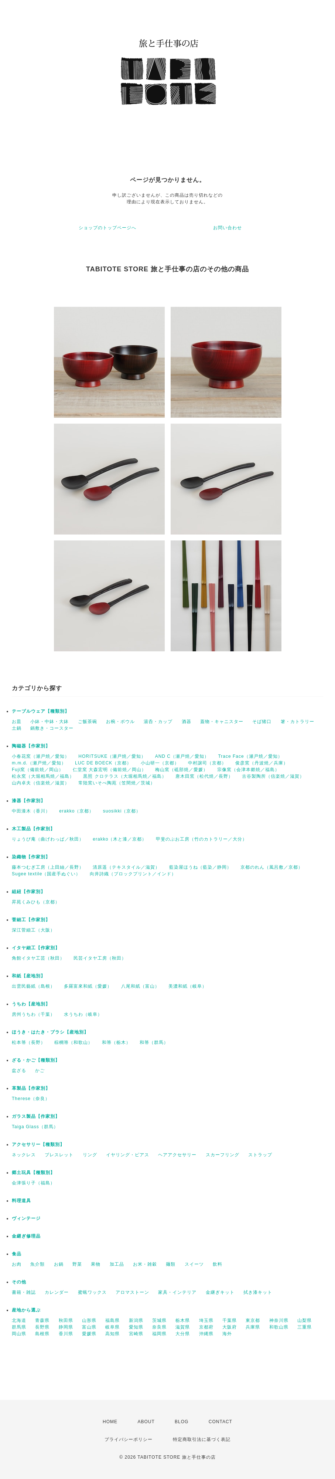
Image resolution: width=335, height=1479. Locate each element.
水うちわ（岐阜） (83, 1014)
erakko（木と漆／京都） (120, 839)
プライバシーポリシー (129, 1439)
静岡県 (66, 1327)
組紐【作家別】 (28, 891)
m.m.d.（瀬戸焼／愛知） (39, 763)
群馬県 (19, 1327)
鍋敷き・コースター (52, 728)
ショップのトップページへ (107, 227)
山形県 (89, 1320)
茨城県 (159, 1320)
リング (90, 1154)
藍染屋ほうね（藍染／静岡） (200, 867)
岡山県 (19, 1333)
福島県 (112, 1320)
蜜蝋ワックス (92, 1292)
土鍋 (16, 728)
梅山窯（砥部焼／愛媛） (181, 769)
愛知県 (136, 1327)
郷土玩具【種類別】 (33, 1172)
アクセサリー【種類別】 (38, 1144)
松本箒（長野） (28, 1042)
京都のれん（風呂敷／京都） (271, 867)
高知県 (112, 1333)
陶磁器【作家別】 (31, 746)
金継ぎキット (220, 1292)
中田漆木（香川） (31, 811)
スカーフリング (222, 1154)
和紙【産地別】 (28, 975)
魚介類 (37, 1264)
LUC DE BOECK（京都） (103, 763)
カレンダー (57, 1292)
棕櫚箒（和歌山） (73, 1042)
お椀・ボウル (120, 721)
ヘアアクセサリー (177, 1154)
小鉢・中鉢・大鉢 (49, 721)
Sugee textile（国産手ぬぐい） (46, 873)
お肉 (16, 1264)
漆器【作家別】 (28, 800)
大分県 (182, 1333)
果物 (95, 1264)
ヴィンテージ (26, 1218)
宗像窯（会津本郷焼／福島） (248, 769)
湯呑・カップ (158, 721)
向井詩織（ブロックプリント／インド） (133, 873)
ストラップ (260, 1154)
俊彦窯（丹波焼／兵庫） (261, 763)
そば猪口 (261, 721)
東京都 (253, 1320)
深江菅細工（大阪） (33, 930)
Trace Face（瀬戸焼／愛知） (250, 756)
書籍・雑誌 (24, 1292)
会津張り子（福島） (33, 1182)
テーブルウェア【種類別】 (40, 711)
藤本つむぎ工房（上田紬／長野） (48, 867)
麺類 (170, 1264)
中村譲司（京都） (207, 763)
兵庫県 (253, 1327)
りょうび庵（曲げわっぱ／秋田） (48, 839)
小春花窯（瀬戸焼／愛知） (40, 756)
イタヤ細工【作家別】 (36, 947)
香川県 (66, 1333)
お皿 (16, 721)
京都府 (206, 1327)
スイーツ (194, 1264)
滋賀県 (182, 1327)
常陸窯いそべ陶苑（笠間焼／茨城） (116, 783)
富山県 (89, 1327)
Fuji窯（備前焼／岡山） (38, 769)
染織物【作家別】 (31, 856)
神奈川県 (278, 1320)
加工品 (117, 1264)
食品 (16, 1253)
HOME (110, 1421)
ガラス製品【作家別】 (36, 1116)
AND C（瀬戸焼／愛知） (182, 756)
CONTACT (220, 1421)
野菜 (77, 1264)
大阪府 (229, 1327)
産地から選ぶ (26, 1310)
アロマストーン (132, 1292)
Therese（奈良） (31, 1098)
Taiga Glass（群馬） (35, 1126)
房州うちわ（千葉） (33, 1014)
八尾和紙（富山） (140, 986)
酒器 (186, 721)
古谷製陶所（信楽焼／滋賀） (273, 776)
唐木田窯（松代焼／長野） (204, 776)
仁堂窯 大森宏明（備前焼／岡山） (109, 769)
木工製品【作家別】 (33, 828)
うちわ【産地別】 (31, 1004)
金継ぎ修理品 (26, 1236)
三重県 (304, 1327)
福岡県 (159, 1333)
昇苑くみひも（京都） (36, 902)
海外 (227, 1333)
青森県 (42, 1320)
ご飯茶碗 (87, 721)
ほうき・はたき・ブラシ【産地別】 (50, 1032)
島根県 (42, 1333)
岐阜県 (112, 1327)
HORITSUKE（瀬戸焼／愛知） (112, 756)
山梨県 (304, 1320)
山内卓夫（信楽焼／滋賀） (40, 783)
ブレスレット (59, 1154)
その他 (19, 1282)
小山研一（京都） (160, 763)
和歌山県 (278, 1327)
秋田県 (66, 1320)
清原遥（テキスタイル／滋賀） (126, 867)
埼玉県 (206, 1320)
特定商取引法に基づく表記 (201, 1439)
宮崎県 (136, 1333)
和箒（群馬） (154, 1042)
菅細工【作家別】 (31, 919)
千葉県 (229, 1320)
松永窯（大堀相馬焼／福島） (43, 776)
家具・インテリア (177, 1292)
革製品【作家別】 (31, 1088)
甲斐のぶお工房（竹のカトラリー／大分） (201, 839)
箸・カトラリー (297, 721)
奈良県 (159, 1327)
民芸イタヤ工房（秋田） (100, 958)
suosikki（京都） (122, 811)
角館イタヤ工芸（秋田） (38, 958)
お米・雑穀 (145, 1264)
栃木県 (182, 1320)
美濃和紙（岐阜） (187, 986)
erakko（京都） (76, 811)
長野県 (42, 1327)
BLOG (181, 1421)
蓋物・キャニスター (221, 721)
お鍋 (59, 1264)
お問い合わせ (227, 227)
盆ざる (19, 1070)
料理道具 (21, 1200)
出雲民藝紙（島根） (33, 986)
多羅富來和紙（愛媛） (88, 986)
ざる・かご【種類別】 (36, 1060)
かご (40, 1070)
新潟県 (136, 1320)
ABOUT (145, 1421)
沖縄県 (206, 1333)
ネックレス (24, 1154)
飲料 (217, 1264)
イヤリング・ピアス (127, 1154)
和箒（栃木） (116, 1042)
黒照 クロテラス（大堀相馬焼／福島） (124, 776)
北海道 (19, 1320)
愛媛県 (89, 1333)
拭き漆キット (257, 1292)
